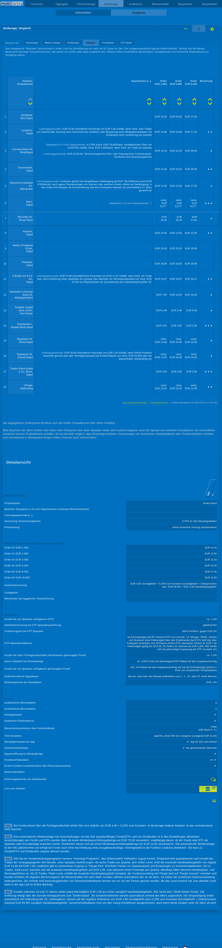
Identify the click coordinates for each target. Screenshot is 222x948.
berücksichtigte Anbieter (135, 402)
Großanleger (73, 43)
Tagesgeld (62, 4)
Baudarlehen (209, 4)
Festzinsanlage (86, 4)
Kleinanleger (32, 43)
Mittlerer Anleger (53, 43)
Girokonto (37, 4)
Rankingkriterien (159, 402)
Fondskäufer (108, 43)
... (217, 116)
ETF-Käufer (126, 43)
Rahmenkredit (160, 4)
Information (83, 12)
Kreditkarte (135, 4)
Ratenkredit (185, 4)
